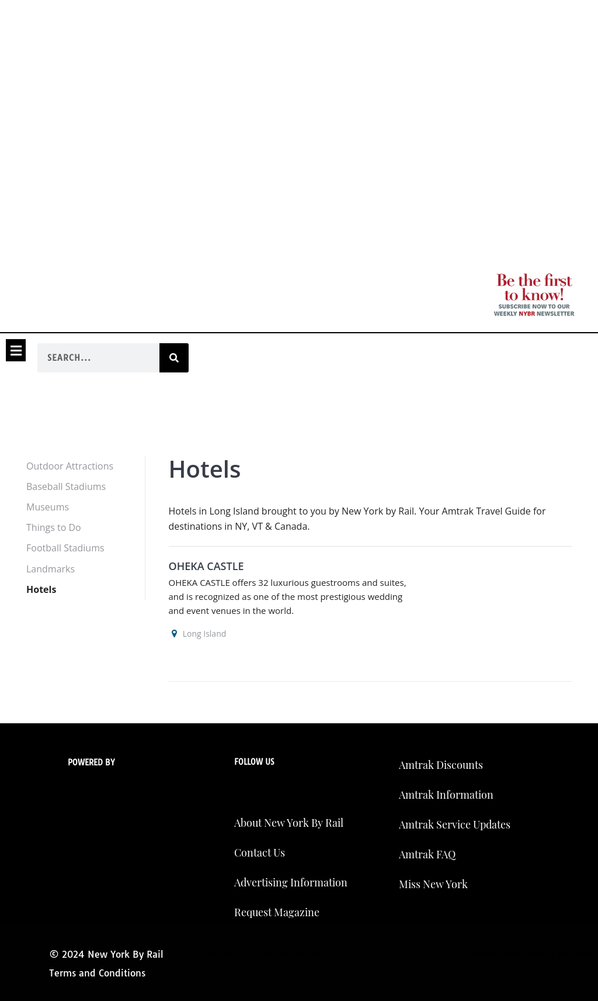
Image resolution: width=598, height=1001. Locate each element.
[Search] (174, 357)
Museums (47, 506)
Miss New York (433, 884)
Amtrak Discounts (441, 765)
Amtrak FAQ (427, 854)
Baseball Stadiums (66, 486)
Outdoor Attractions (69, 466)
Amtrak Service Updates (454, 824)
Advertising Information (290, 882)
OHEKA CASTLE (206, 566)
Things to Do (53, 527)
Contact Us (259, 852)
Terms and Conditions (97, 973)
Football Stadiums (65, 547)
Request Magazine (276, 912)
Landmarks (50, 568)
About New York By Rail (288, 823)
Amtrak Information (446, 795)
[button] (16, 350)
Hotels (41, 589)
